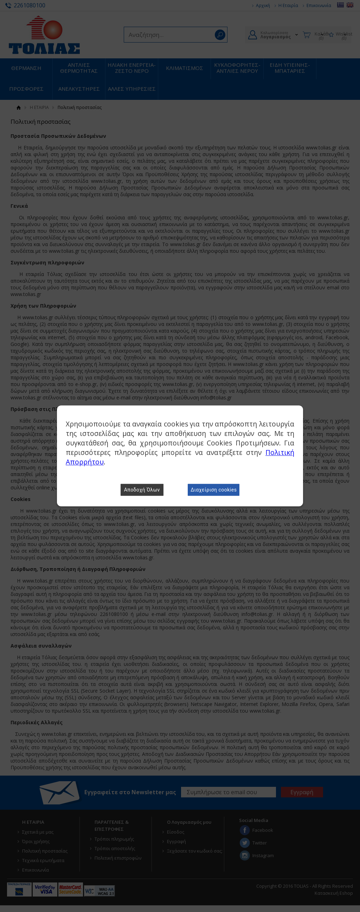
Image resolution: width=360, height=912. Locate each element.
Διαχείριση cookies (213, 490)
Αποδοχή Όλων (142, 490)
